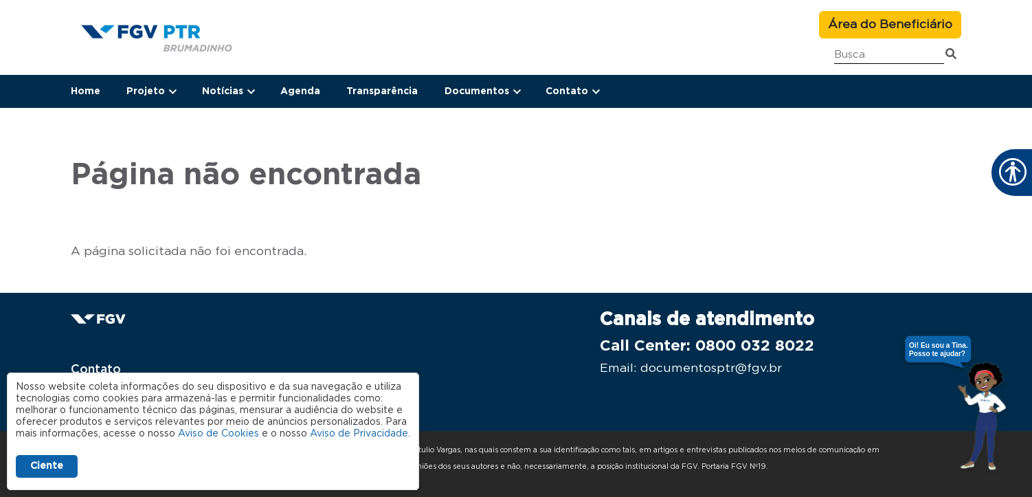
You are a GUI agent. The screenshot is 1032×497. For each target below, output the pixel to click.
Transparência (382, 91)
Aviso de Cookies (218, 434)
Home (85, 91)
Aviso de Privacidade (359, 434)
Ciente (46, 466)
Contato (96, 370)
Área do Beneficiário (890, 25)
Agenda (300, 91)
